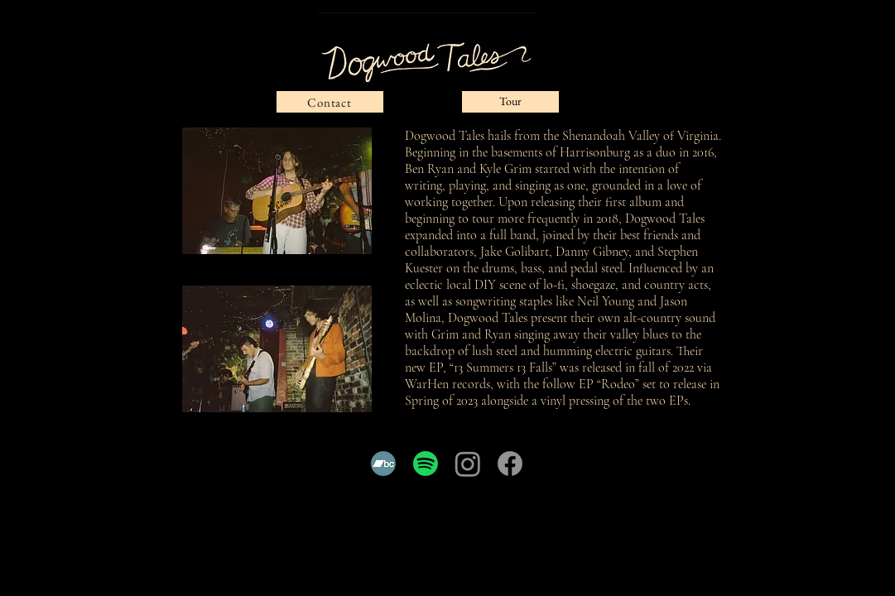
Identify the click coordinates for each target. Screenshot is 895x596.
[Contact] (330, 102)
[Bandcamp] (383, 463)
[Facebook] (510, 463)
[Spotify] (425, 463)
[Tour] (510, 102)
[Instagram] (467, 463)
